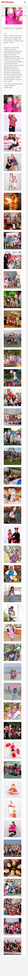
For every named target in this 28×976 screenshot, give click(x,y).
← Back (3, 8)
